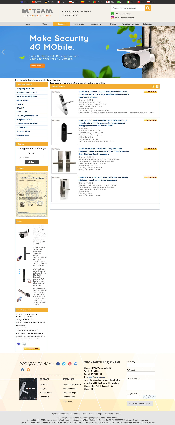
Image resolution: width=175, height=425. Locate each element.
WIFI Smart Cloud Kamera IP (27, 92)
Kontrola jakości (46, 393)
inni (18, 139)
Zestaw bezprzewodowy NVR (27, 123)
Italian (132, 2)
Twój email (131, 370)
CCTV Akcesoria (22, 127)
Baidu (84, 414)
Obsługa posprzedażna (72, 384)
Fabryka (43, 389)
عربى (122, 2)
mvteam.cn (109, 414)
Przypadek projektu (70, 393)
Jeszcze (151, 113)
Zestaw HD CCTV (23, 135)
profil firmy (44, 384)
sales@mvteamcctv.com (125, 18)
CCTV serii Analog (23, 131)
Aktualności (96, 24)
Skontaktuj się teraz (32, 348)
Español (87, 2)
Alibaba (119, 414)
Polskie (152, 2)
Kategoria (23, 80)
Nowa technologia (70, 389)
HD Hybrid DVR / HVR (24, 120)
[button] (172, 52)
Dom (28, 24)
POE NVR (20, 104)
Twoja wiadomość (134, 378)
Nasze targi (44, 397)
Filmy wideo (79, 24)
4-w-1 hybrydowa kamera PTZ (27, 116)
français (63, 2)
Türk (142, 2)
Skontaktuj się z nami (130, 24)
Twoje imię (131, 362)
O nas (44, 24)
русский (75, 2)
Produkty (61, 24)
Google (99, 414)
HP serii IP (20, 108)
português (99, 2)
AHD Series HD (22, 112)
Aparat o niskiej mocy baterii (27, 96)
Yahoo (91, 414)
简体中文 (38, 2)
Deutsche (51, 2)
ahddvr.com (75, 414)
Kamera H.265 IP (22, 100)
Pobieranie (147, 24)
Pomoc (113, 24)
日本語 (111, 2)
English (26, 2)
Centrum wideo (69, 397)
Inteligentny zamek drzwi (36, 80)
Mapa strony (68, 401)
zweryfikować (132, 394)
